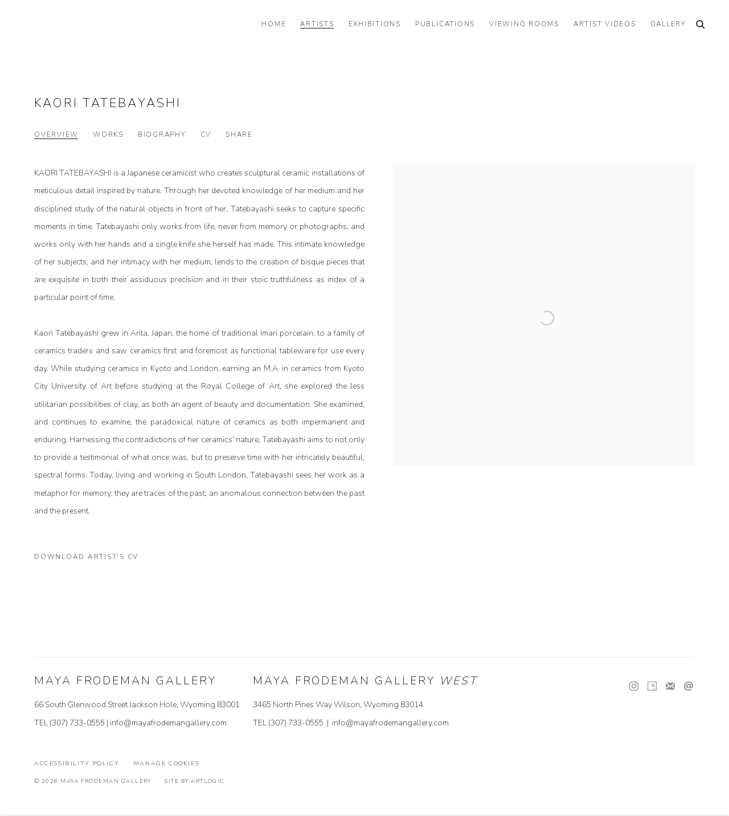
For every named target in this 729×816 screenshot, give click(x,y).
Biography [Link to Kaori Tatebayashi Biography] (162, 134)
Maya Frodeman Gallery (102, 26)
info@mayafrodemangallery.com (168, 722)
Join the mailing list (670, 687)
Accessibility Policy (76, 763)
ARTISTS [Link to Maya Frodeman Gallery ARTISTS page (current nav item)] (317, 24)
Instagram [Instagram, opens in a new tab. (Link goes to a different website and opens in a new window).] (634, 687)
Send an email (689, 687)
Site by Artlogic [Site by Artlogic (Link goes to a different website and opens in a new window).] (194, 781)
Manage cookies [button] (166, 763)
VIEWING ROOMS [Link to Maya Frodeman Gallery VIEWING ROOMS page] (524, 24)
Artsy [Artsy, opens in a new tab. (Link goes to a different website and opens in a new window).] (652, 687)
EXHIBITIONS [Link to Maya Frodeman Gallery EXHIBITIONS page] (375, 24)
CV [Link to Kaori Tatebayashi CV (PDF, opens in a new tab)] (206, 134)
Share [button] (239, 134)
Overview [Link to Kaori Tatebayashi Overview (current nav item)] (56, 134)
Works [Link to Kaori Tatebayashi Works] (108, 134)
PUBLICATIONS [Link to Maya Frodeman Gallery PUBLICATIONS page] (445, 24)
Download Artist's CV (93, 559)
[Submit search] (701, 25)
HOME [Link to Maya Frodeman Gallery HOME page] (273, 24)
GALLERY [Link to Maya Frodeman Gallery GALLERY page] (668, 24)
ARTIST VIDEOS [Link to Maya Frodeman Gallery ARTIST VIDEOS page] (605, 24)
